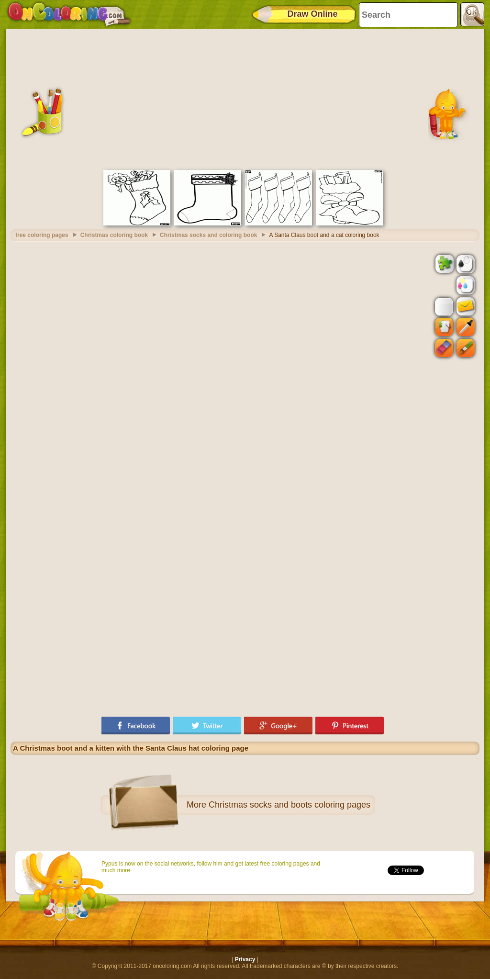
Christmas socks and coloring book (208, 235)
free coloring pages (41, 235)
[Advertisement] (245, 98)
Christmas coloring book (114, 235)
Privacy (245, 959)
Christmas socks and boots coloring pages (289, 805)
